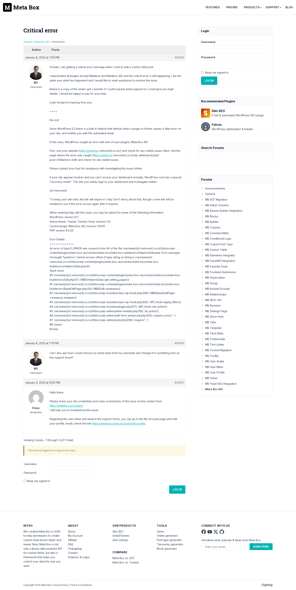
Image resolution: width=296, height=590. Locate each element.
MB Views (209, 378)
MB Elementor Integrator (218, 255)
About (71, 531)
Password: (30, 472)
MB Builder (210, 221)
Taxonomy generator (170, 544)
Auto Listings (120, 540)
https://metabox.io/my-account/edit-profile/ (119, 423)
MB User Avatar (212, 361)
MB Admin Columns (215, 205)
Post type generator (169, 540)
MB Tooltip (210, 355)
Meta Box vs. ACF (123, 558)
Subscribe (261, 546)
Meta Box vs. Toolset (126, 562)
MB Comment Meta (215, 233)
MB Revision (210, 305)
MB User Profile (213, 372)
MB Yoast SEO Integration (219, 383)
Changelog (75, 548)
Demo (160, 531)
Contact (73, 552)
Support (272, 7)
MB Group (209, 283)
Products (252, 7)
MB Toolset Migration (216, 350)
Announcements (213, 188)
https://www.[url (89, 150)
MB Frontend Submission (218, 272)
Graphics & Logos (79, 557)
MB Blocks (209, 216)
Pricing (232, 7)
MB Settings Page (214, 311)
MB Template (211, 327)
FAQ (70, 544)
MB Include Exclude (215, 288)
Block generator (167, 548)
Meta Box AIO (41, 41)
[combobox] (235, 159)
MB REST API (211, 300)
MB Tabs (208, 322)
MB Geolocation (213, 277)
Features (213, 7)
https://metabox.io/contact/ (66, 405)
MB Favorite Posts (214, 266)
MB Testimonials (213, 339)
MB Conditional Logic (216, 238)
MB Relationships (213, 294)
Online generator (167, 535)
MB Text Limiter (212, 344)
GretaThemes (121, 535)
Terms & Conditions (81, 585)
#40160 (179, 343)
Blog (289, 7)
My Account (75, 535)
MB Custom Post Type (217, 244)
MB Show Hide (212, 316)
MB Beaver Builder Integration (221, 210)
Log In (177, 489)
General (208, 193)
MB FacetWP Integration (218, 260)
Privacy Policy (60, 585)
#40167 (179, 382)
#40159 (179, 57)
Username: (30, 464)
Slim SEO (118, 531)
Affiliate (72, 540)
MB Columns (210, 227)
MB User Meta (212, 367)
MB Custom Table (214, 249)
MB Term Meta (212, 333)
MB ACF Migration (214, 199)
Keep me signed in (38, 481)
